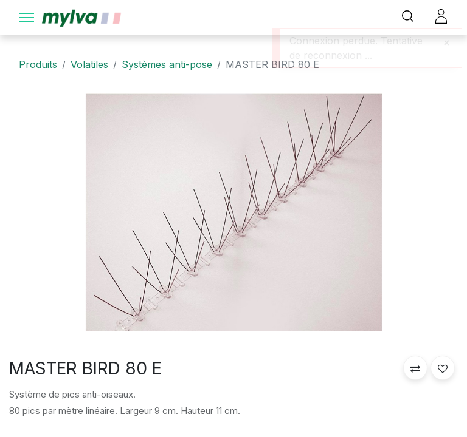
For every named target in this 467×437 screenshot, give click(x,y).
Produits (38, 64)
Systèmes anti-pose (167, 64)
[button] (415, 368)
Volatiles (89, 64)
